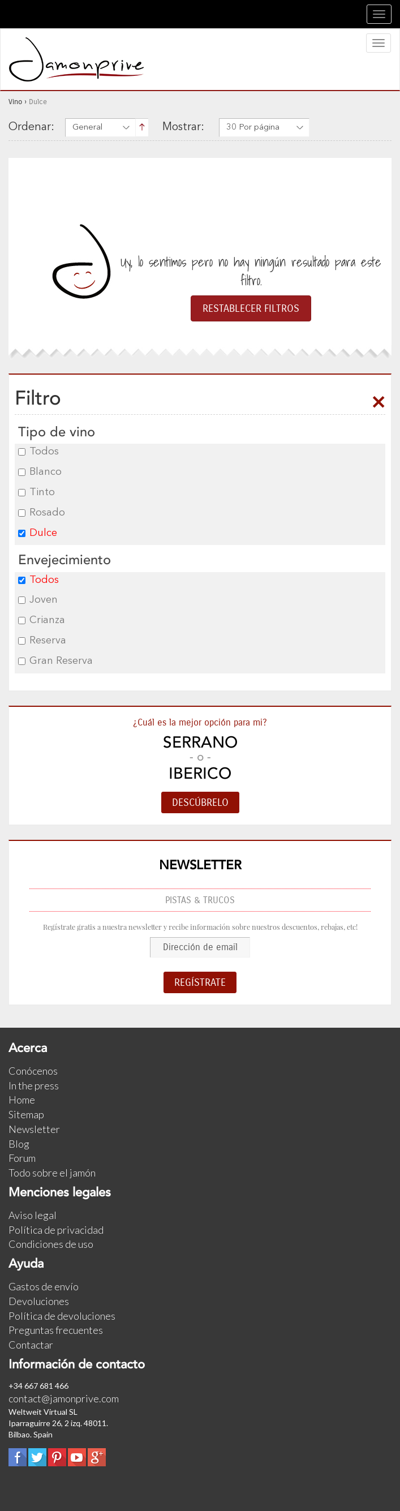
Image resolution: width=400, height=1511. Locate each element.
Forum (22, 1158)
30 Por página (252, 127)
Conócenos (33, 1070)
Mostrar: (183, 127)
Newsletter (34, 1129)
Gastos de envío (43, 1286)
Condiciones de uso (50, 1244)
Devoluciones (38, 1301)
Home (21, 1099)
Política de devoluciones (61, 1316)
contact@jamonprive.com (63, 1398)
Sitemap (26, 1114)
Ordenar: (31, 127)
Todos (38, 452)
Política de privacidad (56, 1230)
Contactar (30, 1344)
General (87, 127)
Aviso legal (32, 1215)
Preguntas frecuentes (55, 1330)
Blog (18, 1143)
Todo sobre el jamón (52, 1172)
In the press (33, 1085)
